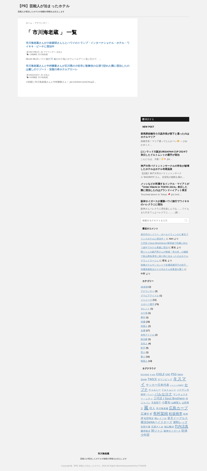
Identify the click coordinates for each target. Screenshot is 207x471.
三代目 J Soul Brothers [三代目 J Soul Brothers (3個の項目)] (169, 398)
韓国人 (144, 361)
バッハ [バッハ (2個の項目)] (150, 394)
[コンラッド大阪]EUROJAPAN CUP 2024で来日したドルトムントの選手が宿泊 (164, 153)
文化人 (59, 52)
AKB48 (144, 286)
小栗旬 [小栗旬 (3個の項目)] (166, 402)
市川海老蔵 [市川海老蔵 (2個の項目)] (162, 408)
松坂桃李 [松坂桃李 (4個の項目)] (175, 413)
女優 (143, 330)
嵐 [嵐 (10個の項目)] (146, 407)
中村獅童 (33, 77)
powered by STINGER (136, 466)
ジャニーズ (146, 299)
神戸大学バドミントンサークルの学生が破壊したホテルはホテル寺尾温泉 (165, 167)
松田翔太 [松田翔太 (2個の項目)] (149, 418)
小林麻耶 (33, 54)
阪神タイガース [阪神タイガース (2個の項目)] (172, 430)
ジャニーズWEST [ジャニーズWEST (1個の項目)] (177, 385)
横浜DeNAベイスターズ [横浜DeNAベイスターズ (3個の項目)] (156, 422)
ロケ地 (144, 313)
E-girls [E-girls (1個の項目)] (152, 374)
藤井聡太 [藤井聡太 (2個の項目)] (145, 430)
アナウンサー (49, 52)
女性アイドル (147, 334)
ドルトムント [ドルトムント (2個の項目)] (169, 389)
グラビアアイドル (150, 295)
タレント (145, 308)
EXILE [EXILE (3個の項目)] (160, 374)
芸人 (143, 352)
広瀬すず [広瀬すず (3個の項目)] (146, 414)
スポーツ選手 (147, 304)
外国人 (144, 326)
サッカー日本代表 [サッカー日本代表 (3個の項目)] (157, 385)
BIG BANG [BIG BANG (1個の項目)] (145, 374)
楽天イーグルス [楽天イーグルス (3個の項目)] (177, 418)
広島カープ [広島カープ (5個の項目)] (178, 408)
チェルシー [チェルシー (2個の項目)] (155, 389)
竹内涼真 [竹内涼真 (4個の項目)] (181, 426)
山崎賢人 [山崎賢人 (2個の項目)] (176, 402)
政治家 (144, 339)
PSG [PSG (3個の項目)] (174, 374)
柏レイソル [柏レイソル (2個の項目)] (160, 418)
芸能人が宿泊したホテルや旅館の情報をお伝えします (103, 458)
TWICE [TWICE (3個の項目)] (152, 379)
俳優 (143, 321)
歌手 (143, 347)
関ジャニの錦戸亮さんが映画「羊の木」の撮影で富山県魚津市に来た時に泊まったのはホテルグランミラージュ (164, 256)
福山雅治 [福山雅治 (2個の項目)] (169, 426)
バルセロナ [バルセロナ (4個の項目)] (163, 394)
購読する (148, 119)
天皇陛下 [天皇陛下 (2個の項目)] (156, 402)
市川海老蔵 (43, 54)
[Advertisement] (165, 66)
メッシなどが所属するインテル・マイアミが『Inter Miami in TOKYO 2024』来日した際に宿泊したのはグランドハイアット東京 (165, 187)
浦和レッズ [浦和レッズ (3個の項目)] (180, 422)
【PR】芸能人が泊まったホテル (44, 6)
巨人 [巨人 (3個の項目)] (152, 408)
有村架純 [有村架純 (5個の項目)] (160, 413)
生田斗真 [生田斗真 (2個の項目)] (145, 426)
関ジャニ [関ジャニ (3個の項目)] (157, 431)
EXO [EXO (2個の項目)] (167, 374)
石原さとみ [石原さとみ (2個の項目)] (157, 426)
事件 (143, 317)
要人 (143, 356)
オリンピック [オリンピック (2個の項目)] (165, 379)
